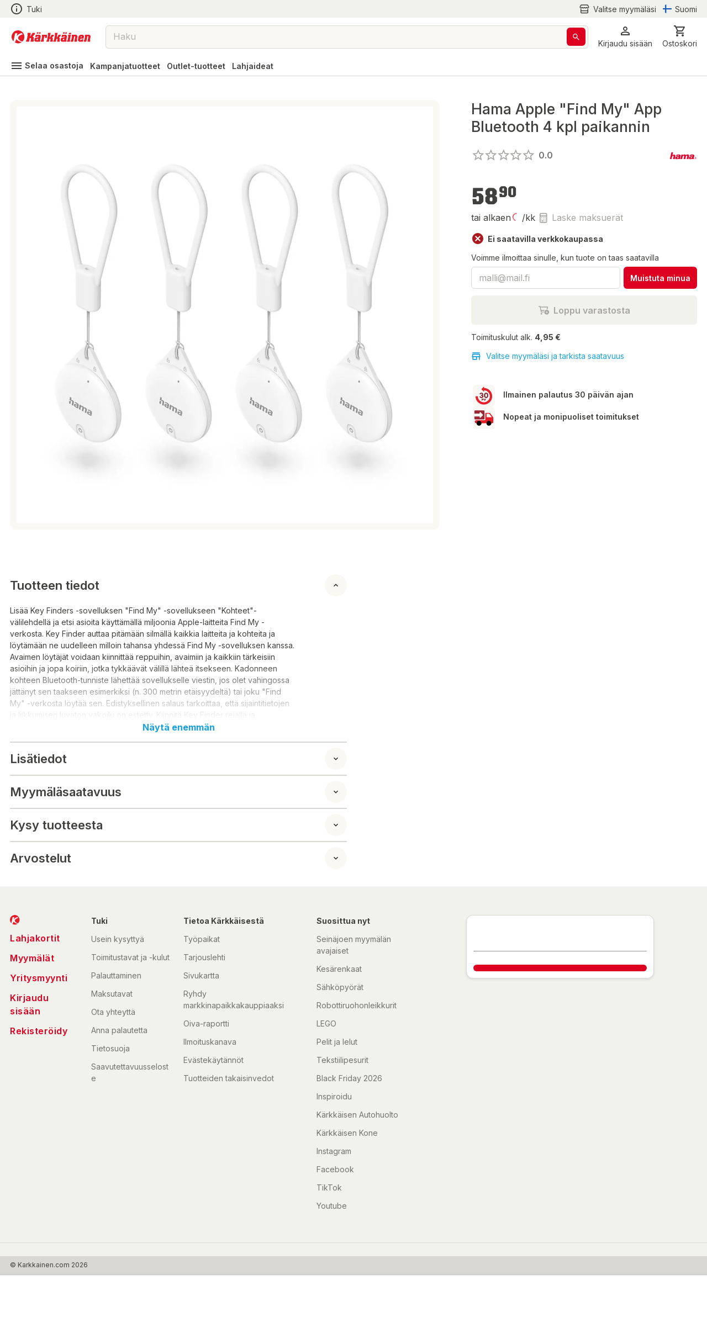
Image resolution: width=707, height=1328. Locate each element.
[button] (625, 36)
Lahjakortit (35, 938)
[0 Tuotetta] (679, 36)
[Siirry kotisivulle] (51, 37)
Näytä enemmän (179, 727)
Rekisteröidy (38, 1030)
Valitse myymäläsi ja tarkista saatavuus (547, 356)
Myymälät (32, 958)
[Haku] (576, 37)
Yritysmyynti (38, 977)
